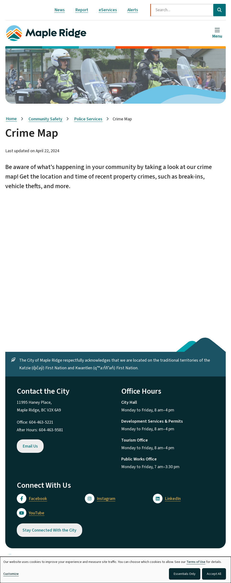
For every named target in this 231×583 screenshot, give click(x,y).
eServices (108, 10)
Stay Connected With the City (49, 530)
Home (11, 119)
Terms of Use (195, 562)
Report (81, 10)
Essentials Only (185, 574)
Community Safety (45, 119)
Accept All (214, 574)
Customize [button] (11, 574)
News (59, 10)
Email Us (30, 446)
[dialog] (115, 570)
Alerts (132, 10)
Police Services (88, 119)
